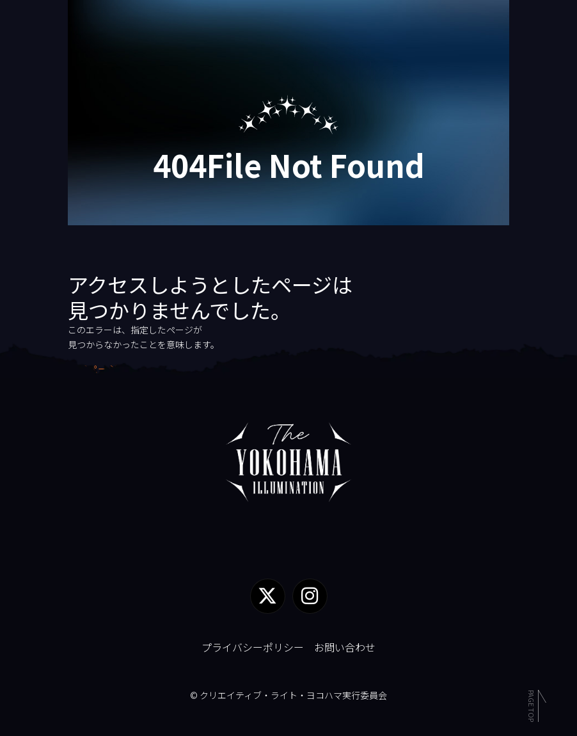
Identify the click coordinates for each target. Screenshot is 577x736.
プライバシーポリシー (253, 647)
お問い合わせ (344, 647)
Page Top (531, 704)
